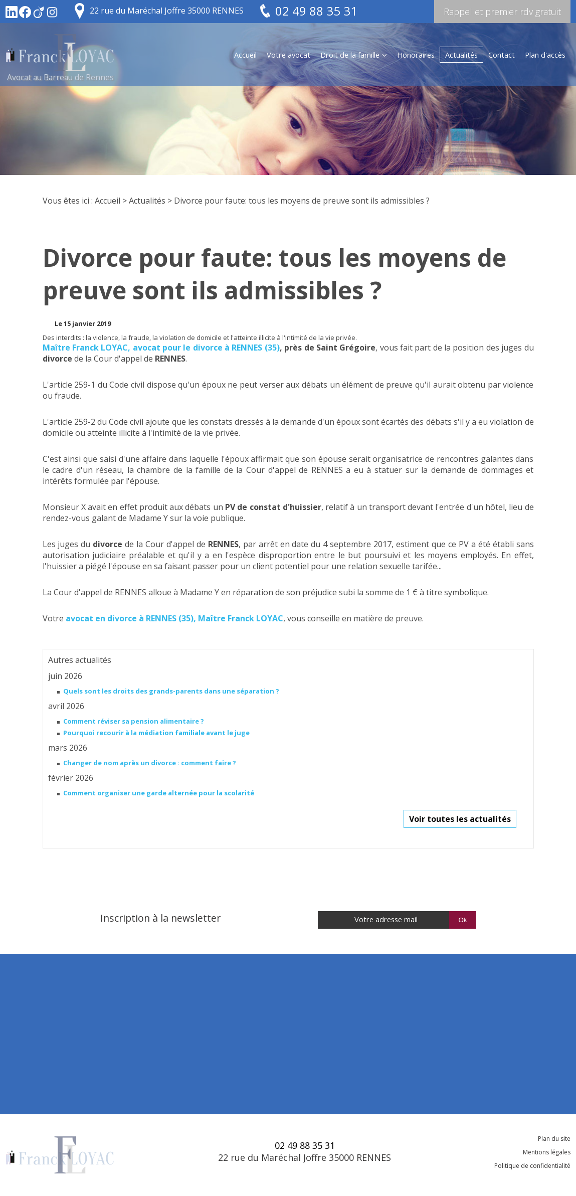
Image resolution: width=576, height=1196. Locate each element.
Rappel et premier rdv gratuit (502, 12)
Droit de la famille (349, 55)
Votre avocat (288, 55)
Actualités (461, 55)
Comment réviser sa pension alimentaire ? (133, 721)
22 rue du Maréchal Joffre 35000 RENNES (167, 10)
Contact (501, 55)
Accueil (245, 55)
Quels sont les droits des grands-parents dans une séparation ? (171, 691)
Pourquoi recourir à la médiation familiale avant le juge (156, 732)
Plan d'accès (545, 55)
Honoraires (416, 55)
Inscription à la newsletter (160, 918)
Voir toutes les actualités (460, 818)
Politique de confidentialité (532, 1165)
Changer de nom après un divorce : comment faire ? (149, 762)
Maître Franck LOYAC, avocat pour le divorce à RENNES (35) (161, 347)
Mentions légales (546, 1152)
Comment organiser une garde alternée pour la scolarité (158, 792)
